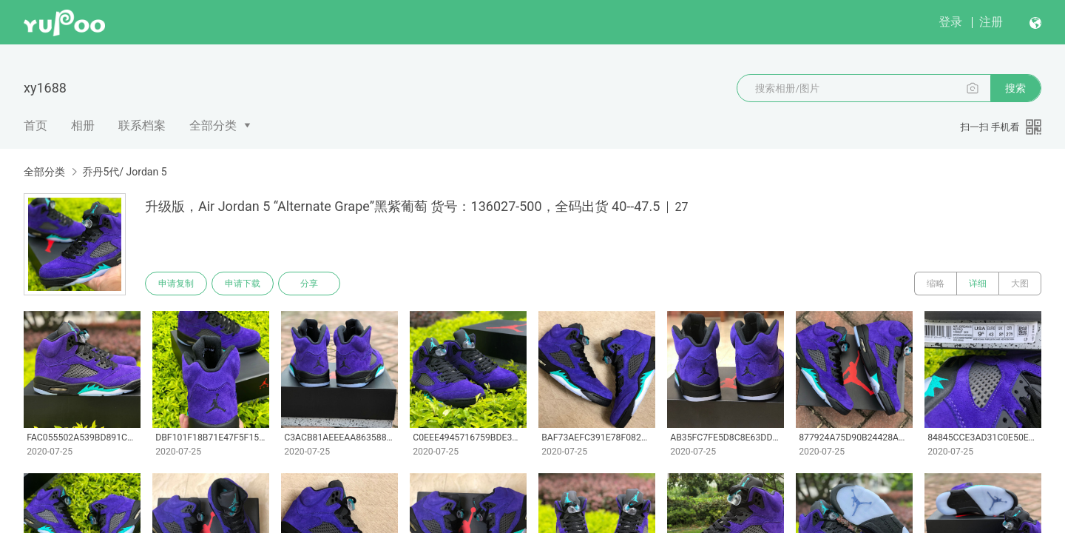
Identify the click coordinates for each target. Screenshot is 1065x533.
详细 (978, 283)
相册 (83, 125)
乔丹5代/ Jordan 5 (124, 172)
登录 (950, 22)
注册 (991, 22)
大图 (1020, 283)
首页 (35, 125)
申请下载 (242, 283)
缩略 (935, 283)
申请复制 (176, 283)
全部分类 (213, 125)
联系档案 (142, 125)
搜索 (1015, 88)
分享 (309, 283)
